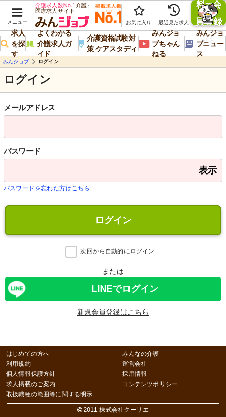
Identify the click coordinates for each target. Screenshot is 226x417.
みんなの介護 (140, 354)
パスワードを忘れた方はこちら (47, 188)
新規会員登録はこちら (113, 312)
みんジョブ (16, 61)
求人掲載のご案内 (30, 384)
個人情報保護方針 (30, 374)
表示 (208, 170)
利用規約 (18, 364)
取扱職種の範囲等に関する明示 (49, 394)
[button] (17, 11)
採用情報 (134, 374)
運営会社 (134, 364)
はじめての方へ (27, 354)
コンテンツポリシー (150, 384)
